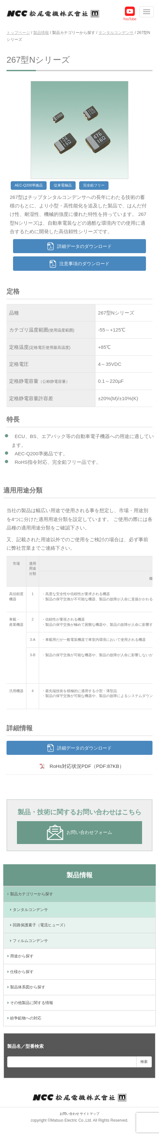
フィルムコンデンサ (30, 940)
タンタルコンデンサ (30, 909)
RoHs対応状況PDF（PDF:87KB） (87, 766)
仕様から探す (22, 971)
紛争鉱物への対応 (25, 1018)
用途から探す (22, 956)
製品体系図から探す (27, 987)
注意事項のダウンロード (84, 263)
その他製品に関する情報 (31, 1002)
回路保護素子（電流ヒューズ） (40, 925)
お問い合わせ (69, 1113)
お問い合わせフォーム (89, 832)
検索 (144, 1062)
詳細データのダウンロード (84, 246)
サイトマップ (89, 1113)
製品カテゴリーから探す (31, 894)
